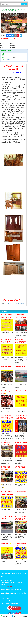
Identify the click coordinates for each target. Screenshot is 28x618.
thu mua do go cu (7, 303)
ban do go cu (14, 303)
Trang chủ (3, 9)
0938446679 (8, 55)
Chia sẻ (3, 35)
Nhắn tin (24, 616)
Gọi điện (4, 616)
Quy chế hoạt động (6, 600)
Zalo (14, 616)
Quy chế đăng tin (6, 598)
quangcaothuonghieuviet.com (13, 592)
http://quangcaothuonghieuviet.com (15, 589)
